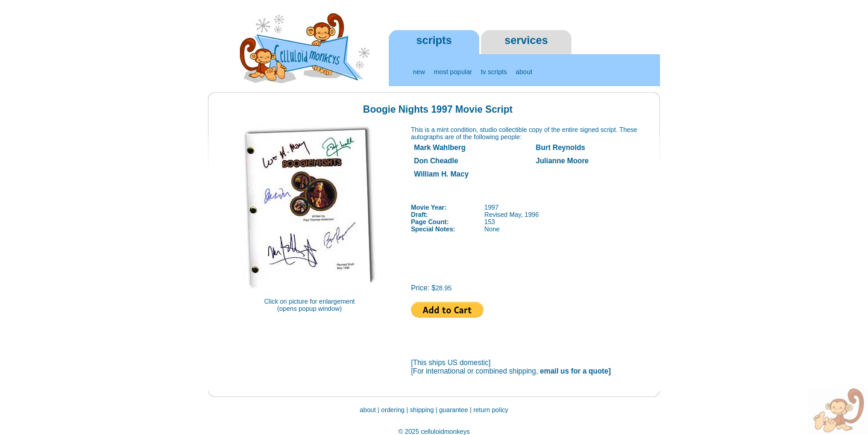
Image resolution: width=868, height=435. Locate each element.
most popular (453, 71)
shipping (422, 409)
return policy (490, 409)
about (524, 71)
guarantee (454, 409)
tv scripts (494, 71)
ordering (392, 409)
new (419, 71)
